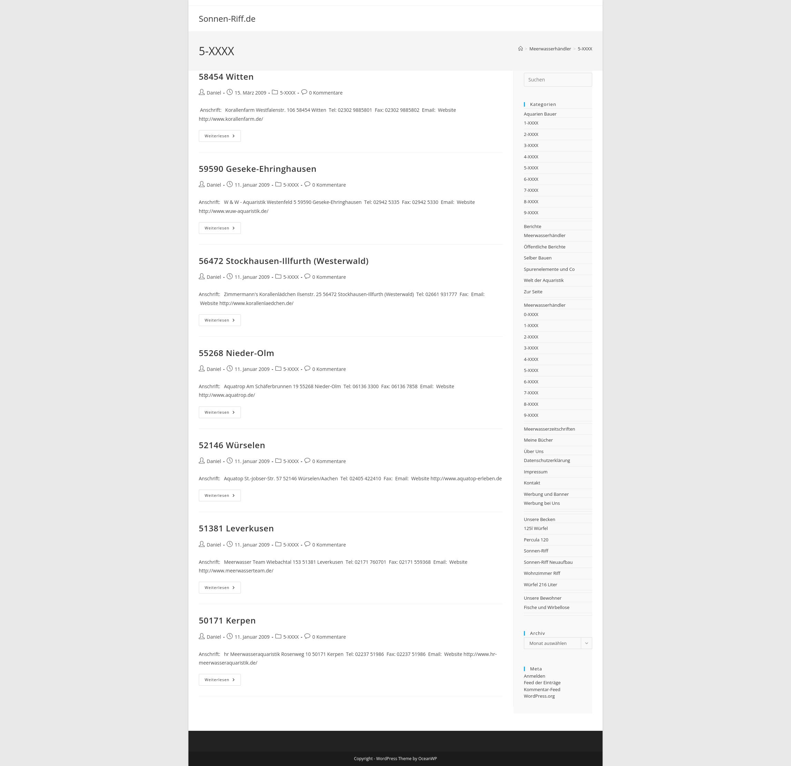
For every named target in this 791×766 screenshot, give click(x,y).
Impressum (536, 472)
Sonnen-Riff (536, 551)
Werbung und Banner (546, 494)
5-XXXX (585, 49)
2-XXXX (531, 134)
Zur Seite (533, 291)
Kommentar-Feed (542, 689)
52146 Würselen (232, 445)
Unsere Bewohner (542, 598)
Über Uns (534, 451)
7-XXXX (531, 190)
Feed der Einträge (542, 682)
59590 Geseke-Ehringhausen (257, 168)
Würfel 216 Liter (540, 584)
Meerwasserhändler (545, 235)
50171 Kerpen (227, 620)
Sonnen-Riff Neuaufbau (548, 562)
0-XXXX (531, 314)
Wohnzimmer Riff (542, 573)
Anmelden (534, 676)
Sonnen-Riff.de (227, 18)
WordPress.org (539, 696)
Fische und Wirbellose (546, 607)
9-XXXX (531, 212)
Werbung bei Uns (542, 503)
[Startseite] (520, 49)
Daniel (214, 92)
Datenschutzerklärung (547, 460)
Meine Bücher (538, 440)
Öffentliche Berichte (545, 247)
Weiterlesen (223, 137)
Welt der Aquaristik (544, 280)
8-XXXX (531, 201)
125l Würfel (536, 528)
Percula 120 (536, 540)
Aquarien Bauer (540, 114)
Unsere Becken (539, 519)
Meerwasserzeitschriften (549, 429)
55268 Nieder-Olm (236, 353)
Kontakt (532, 483)
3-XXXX (531, 145)
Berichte (532, 226)
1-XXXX (531, 123)
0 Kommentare (326, 92)
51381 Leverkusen (236, 528)
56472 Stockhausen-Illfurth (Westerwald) (284, 260)
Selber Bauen (538, 258)
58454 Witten (226, 76)
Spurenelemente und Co (549, 269)
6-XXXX (531, 179)
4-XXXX (531, 157)
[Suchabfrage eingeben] (558, 80)
